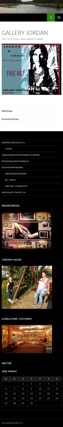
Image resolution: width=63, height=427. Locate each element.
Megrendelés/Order (15, 173)
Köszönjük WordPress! (12, 423)
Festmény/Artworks (12, 167)
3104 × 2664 (19, 39)
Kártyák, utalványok (16, 186)
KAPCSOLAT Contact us (14, 192)
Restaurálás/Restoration (15, 161)
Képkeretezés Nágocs (13, 142)
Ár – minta (10, 180)
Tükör (8, 148)
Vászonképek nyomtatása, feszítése (21, 155)
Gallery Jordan (34, 39)
